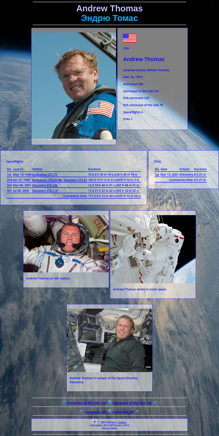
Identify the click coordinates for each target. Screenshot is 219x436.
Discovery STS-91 (75, 180)
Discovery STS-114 (45, 191)
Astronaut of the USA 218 (85, 403)
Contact (122, 422)
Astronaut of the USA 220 (134, 403)
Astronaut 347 (125, 412)
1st (157, 174)
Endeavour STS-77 (44, 174)
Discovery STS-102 (45, 185)
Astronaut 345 (93, 412)
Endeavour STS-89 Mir (48, 180)
